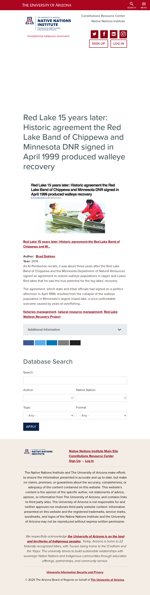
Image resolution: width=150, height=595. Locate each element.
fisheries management (39, 312)
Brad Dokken (45, 256)
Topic (27, 408)
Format (81, 408)
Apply (31, 427)
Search (28, 372)
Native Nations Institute (108, 21)
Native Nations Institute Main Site (93, 451)
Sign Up (98, 44)
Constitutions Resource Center (103, 16)
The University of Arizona (107, 580)
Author (28, 390)
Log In (118, 44)
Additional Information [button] (44, 330)
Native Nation (85, 390)
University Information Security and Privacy (75, 572)
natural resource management (80, 312)
